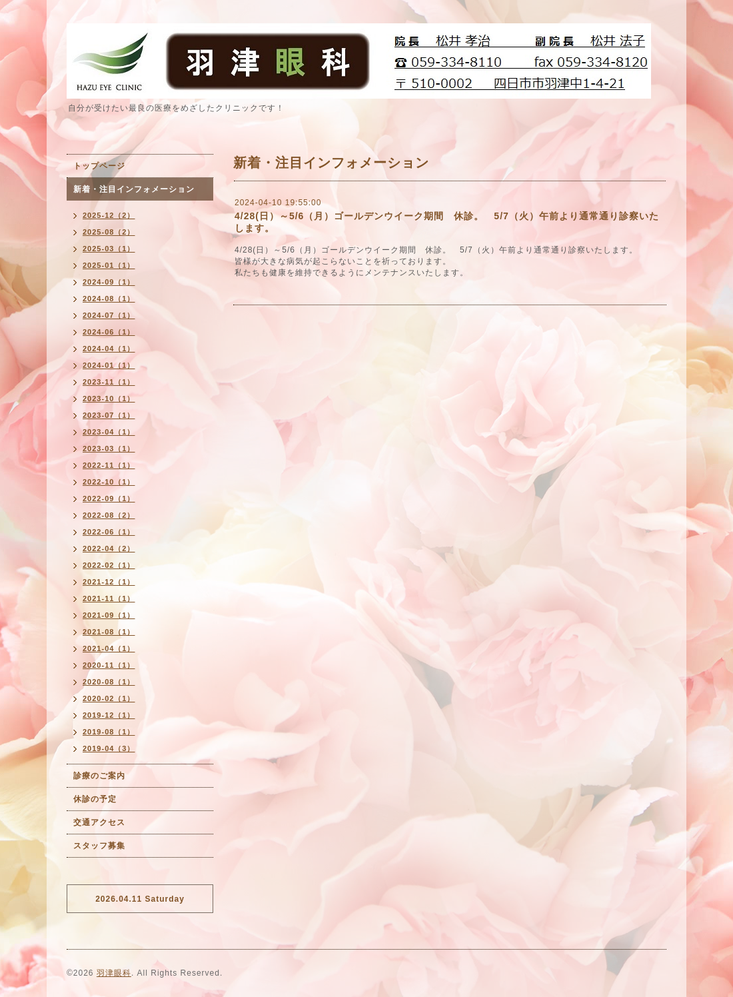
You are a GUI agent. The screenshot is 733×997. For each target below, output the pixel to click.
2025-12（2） (109, 215)
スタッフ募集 (99, 845)
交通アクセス (99, 822)
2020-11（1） (109, 665)
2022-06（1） (109, 532)
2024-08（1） (109, 299)
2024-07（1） (109, 315)
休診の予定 (95, 799)
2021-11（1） (109, 598)
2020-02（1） (109, 698)
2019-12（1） (109, 715)
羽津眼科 (114, 973)
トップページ (99, 166)
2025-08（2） (109, 232)
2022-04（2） (109, 548)
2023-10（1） (109, 399)
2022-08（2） (109, 515)
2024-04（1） (109, 349)
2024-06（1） (109, 332)
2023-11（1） (109, 382)
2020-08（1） (109, 682)
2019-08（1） (109, 732)
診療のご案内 (99, 775)
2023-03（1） (109, 449)
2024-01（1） (109, 365)
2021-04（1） (109, 648)
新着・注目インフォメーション (134, 189)
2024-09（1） (109, 282)
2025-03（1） (109, 249)
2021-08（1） (109, 632)
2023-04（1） (109, 432)
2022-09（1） (109, 498)
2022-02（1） (109, 565)
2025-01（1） (109, 265)
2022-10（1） (109, 482)
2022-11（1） (109, 465)
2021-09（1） (109, 615)
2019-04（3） (109, 748)
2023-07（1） (109, 415)
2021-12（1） (109, 582)
